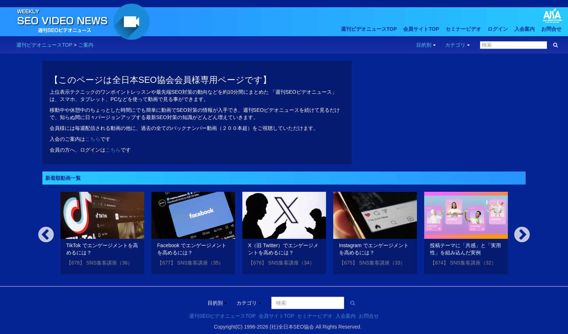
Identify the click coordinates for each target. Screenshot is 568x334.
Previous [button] (46, 235)
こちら (92, 139)
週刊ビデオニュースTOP (369, 29)
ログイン (498, 29)
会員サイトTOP (421, 29)
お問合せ (551, 29)
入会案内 (524, 29)
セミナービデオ (463, 29)
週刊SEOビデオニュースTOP (222, 316)
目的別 (426, 45)
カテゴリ (457, 45)
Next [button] (522, 235)
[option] (102, 234)
